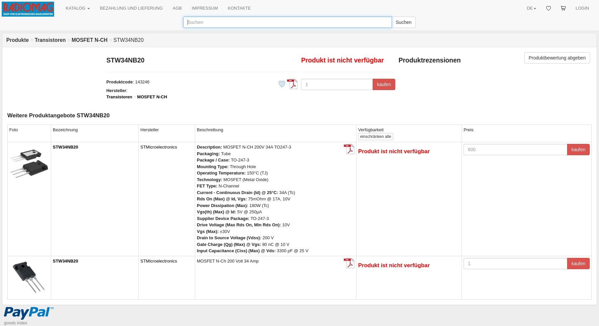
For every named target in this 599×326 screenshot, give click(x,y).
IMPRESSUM (205, 8)
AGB (177, 8)
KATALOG (78, 8)
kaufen (384, 84)
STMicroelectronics (158, 147)
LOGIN (582, 8)
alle (375, 136)
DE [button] (531, 8)
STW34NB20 (65, 147)
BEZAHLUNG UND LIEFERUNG (131, 8)
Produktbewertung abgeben (557, 57)
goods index (15, 322)
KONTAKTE (239, 8)
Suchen (404, 22)
